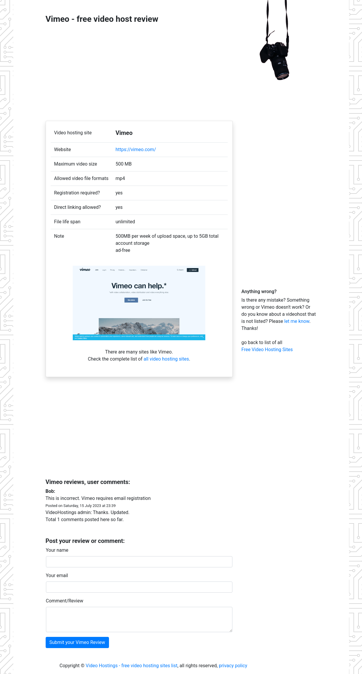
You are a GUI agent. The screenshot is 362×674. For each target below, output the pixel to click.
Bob (50, 491)
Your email (57, 575)
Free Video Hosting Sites (267, 349)
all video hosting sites (166, 359)
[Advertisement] (139, 72)
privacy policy (233, 665)
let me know (296, 321)
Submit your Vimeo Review (77, 642)
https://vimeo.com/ (135, 149)
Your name (57, 550)
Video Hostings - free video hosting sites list (132, 665)
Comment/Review (64, 601)
